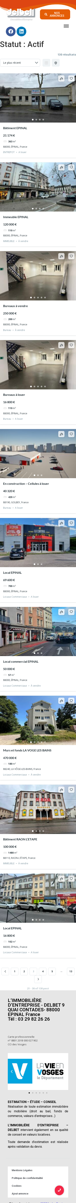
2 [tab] (36, 119)
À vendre (23, 241)
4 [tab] (43, 119)
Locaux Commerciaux (15, 596)
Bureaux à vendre (15, 306)
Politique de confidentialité (27, 1178)
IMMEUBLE (8, 241)
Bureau (7, 330)
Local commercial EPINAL (20, 661)
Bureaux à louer (14, 394)
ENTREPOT (9, 152)
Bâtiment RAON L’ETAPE (20, 839)
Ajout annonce (20, 1193)
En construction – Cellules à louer (26, 483)
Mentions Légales (22, 1170)
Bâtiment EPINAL (15, 128)
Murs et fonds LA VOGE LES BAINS (27, 750)
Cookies (16, 1185)
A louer (23, 152)
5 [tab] (45, 297)
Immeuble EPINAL (15, 217)
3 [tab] (40, 119)
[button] (12, 1071)
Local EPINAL (12, 572)
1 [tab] (33, 119)
